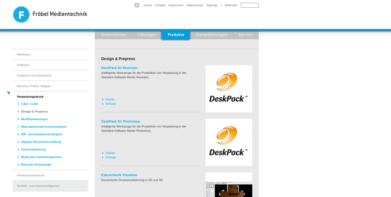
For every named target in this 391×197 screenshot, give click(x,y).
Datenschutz (195, 5)
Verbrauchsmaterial (31, 175)
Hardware (23, 54)
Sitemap (211, 5)
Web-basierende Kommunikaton (44, 126)
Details (110, 99)
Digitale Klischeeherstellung (41, 141)
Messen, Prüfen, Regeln (34, 86)
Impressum (176, 5)
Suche (147, 5)
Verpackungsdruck (30, 96)
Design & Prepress (34, 111)
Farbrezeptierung (33, 149)
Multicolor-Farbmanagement (41, 157)
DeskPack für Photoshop (120, 121)
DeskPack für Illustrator (119, 68)
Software (23, 65)
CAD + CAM (29, 104)
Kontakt (160, 5)
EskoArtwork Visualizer (119, 175)
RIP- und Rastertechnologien (41, 134)
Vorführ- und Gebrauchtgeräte (38, 186)
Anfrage (111, 103)
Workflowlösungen (34, 119)
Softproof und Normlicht (34, 75)
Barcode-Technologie (36, 164)
